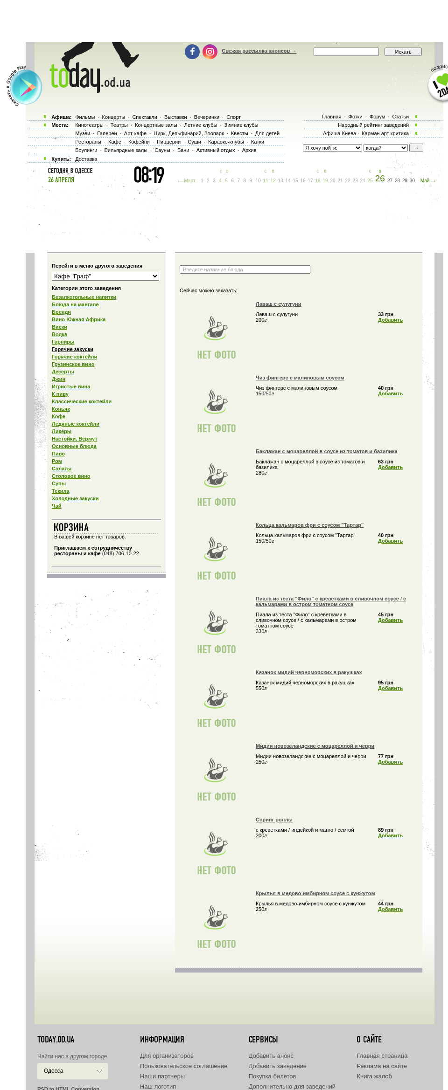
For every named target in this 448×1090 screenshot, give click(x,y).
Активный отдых (215, 150)
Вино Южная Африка (78, 319)
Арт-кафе (135, 133)
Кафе (114, 142)
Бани (183, 150)
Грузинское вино (73, 364)
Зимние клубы (241, 125)
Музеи (82, 133)
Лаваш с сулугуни (278, 304)
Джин (58, 379)
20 (332, 180)
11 (265, 180)
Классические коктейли (82, 401)
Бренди (61, 312)
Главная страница (382, 1055)
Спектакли (144, 117)
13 (280, 180)
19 (325, 180)
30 (412, 180)
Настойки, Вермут (75, 439)
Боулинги (86, 150)
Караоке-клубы (226, 142)
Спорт (233, 117)
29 (404, 180)
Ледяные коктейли (75, 424)
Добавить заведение (278, 1065)
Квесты (239, 133)
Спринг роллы (274, 819)
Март (190, 180)
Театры (119, 125)
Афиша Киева (339, 133)
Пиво (58, 453)
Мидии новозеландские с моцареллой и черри (315, 746)
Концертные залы (156, 125)
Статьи (400, 116)
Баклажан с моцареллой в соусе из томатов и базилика (327, 451)
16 (303, 180)
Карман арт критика (385, 133)
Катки (257, 142)
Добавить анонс (271, 1055)
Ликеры (61, 431)
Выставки (175, 117)
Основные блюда (74, 446)
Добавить (390, 320)
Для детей (267, 133)
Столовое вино (71, 476)
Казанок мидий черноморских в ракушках (309, 672)
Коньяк (61, 409)
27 (389, 180)
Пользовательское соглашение (183, 1065)
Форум (377, 116)
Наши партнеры (162, 1076)
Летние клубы (200, 125)
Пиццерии (169, 142)
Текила (61, 491)
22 (347, 180)
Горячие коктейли (74, 356)
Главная (331, 116)
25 (369, 180)
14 (288, 180)
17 (310, 180)
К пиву (60, 394)
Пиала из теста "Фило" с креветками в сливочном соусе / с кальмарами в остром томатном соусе (331, 601)
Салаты (61, 468)
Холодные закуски (75, 498)
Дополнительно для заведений (292, 1086)
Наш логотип (158, 1086)
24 (362, 180)
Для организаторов (167, 1055)
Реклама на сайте (382, 1065)
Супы (59, 483)
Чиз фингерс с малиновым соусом (300, 377)
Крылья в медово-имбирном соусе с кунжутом (315, 893)
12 (273, 180)
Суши (194, 142)
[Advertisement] (224, 21)
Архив (249, 150)
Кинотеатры (89, 125)
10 (258, 180)
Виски (59, 327)
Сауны (162, 150)
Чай (57, 506)
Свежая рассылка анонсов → (259, 51)
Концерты (113, 117)
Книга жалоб (374, 1076)
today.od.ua (55, 1040)
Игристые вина (71, 386)
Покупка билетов (272, 1076)
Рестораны (88, 142)
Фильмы (85, 117)
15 (295, 180)
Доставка (86, 159)
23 (354, 180)
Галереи (107, 133)
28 (397, 180)
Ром (57, 461)
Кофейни (139, 142)
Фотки (356, 116)
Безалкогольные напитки (84, 297)
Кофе (58, 416)
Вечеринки (206, 117)
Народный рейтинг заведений (373, 125)
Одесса (53, 1071)
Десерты (63, 371)
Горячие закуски (72, 349)
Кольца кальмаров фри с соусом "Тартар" (310, 525)
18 (317, 180)
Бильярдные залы (126, 150)
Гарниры (63, 342)
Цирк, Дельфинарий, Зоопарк (189, 133)
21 (340, 180)
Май (425, 180)
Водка (59, 334)
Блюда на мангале (75, 304)
